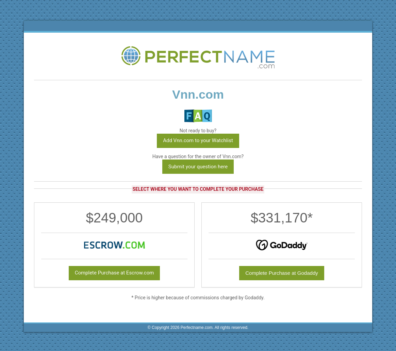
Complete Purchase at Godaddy (281, 273)
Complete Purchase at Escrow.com (114, 273)
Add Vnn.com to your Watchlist (198, 140)
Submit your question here (198, 167)
